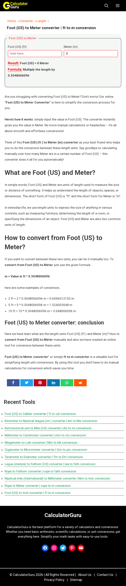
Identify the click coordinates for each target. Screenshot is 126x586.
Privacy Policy (54, 580)
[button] (106, 5)
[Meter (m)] (91, 53)
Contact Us (105, 575)
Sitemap (76, 580)
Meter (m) (71, 47)
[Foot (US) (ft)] (35, 53)
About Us (85, 575)
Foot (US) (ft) (17, 47)
